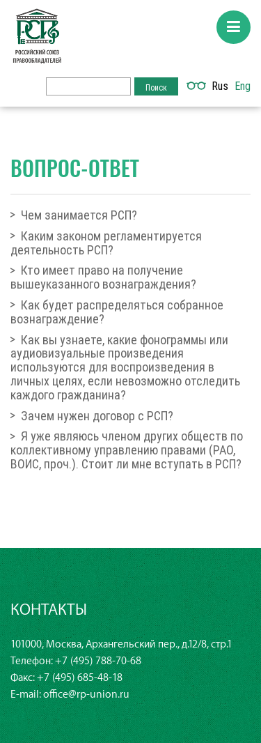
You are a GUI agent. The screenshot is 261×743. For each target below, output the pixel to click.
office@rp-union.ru (86, 694)
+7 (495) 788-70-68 (98, 661)
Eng (243, 86)
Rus (220, 86)
